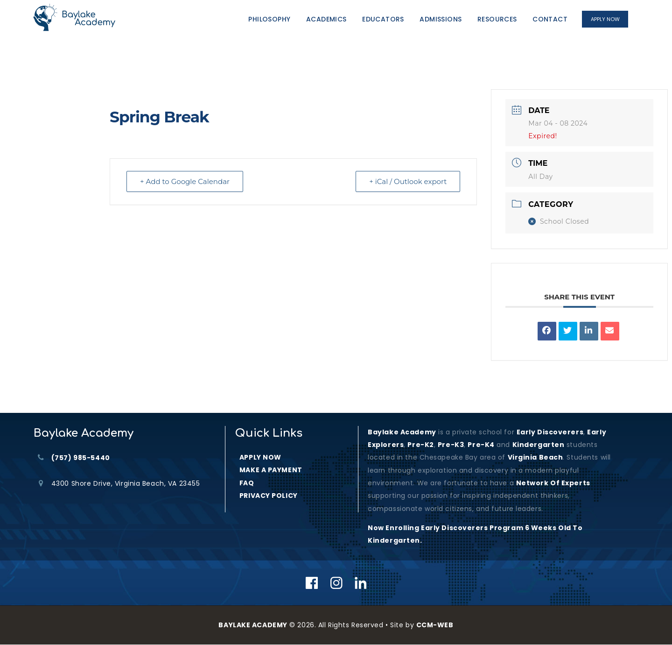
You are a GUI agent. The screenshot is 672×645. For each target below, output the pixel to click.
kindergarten (538, 444)
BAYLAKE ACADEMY (252, 625)
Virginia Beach (535, 457)
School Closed (558, 221)
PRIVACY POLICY (268, 495)
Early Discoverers (550, 432)
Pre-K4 (481, 444)
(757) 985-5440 (80, 457)
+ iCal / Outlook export (408, 181)
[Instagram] (336, 583)
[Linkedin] (361, 583)
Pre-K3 (451, 444)
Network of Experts (553, 483)
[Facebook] (312, 583)
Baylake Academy (402, 432)
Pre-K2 (420, 444)
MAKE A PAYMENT (270, 470)
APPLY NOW (260, 457)
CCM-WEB (435, 625)
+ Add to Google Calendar (185, 181)
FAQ (246, 483)
